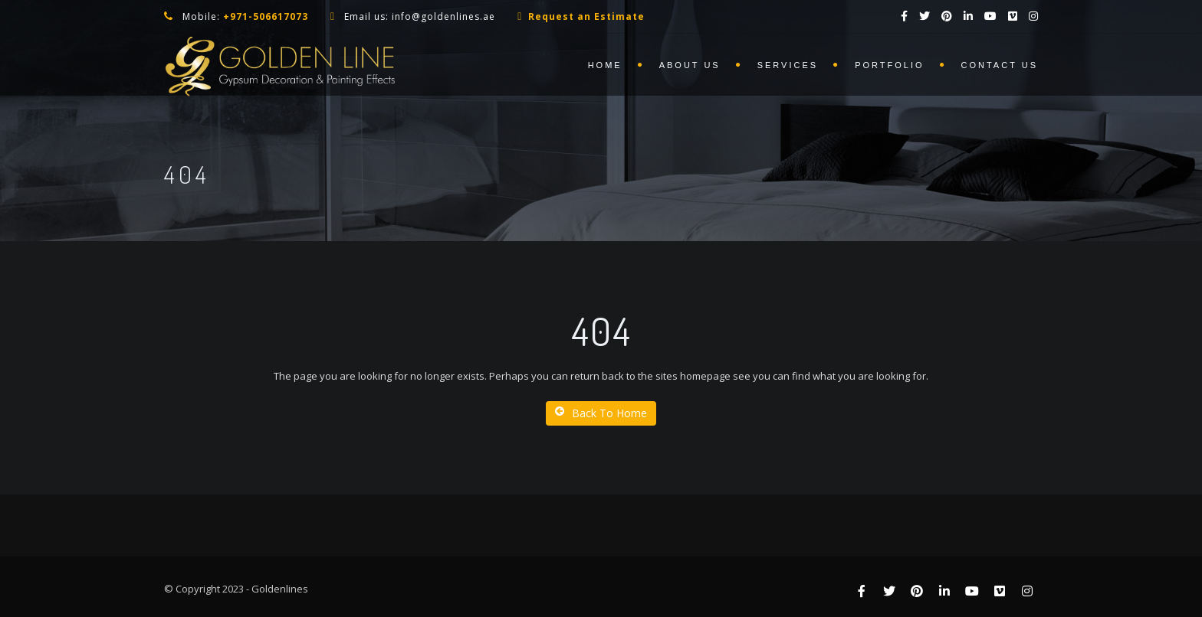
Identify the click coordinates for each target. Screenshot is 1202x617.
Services (787, 65)
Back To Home (601, 413)
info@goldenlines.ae (443, 16)
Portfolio (889, 65)
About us (690, 65)
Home (605, 65)
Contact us (1000, 65)
